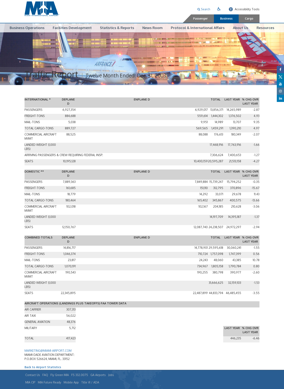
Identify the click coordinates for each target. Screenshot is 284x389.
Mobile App (71, 382)
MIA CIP (30, 382)
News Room (152, 28)
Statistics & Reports (117, 28)
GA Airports (98, 375)
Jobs (111, 375)
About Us (240, 28)
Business (226, 18)
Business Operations (27, 28)
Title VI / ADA (90, 382)
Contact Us (32, 375)
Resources (265, 28)
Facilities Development (72, 28)
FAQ (45, 375)
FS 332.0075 (79, 375)
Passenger (200, 18)
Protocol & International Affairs (198, 28)
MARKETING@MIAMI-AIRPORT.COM (48, 351)
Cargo (249, 18)
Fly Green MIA (59, 375)
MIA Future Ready (49, 382)
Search (203, 9)
